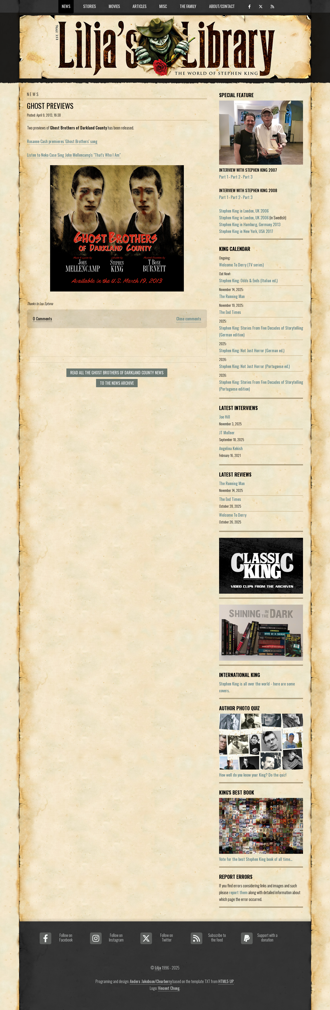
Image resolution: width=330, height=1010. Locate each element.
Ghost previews (50, 106)
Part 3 (247, 177)
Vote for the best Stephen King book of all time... (255, 859)
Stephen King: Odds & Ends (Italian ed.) (248, 280)
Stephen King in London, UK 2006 (244, 211)
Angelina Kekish (231, 448)
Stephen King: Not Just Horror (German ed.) (251, 350)
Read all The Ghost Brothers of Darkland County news (116, 373)
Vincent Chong (168, 988)
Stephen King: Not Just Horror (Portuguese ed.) (254, 366)
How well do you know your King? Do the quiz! (252, 775)
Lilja (158, 968)
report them (238, 892)
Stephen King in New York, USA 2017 (246, 231)
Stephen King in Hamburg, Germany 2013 (249, 224)
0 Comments (42, 319)
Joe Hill (224, 417)
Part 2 (235, 177)
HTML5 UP (226, 981)
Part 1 (223, 177)
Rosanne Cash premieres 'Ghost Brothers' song (62, 141)
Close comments (188, 319)
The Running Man (232, 296)
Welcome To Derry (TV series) (241, 265)
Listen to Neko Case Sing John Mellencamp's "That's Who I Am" (74, 155)
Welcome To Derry (232, 515)
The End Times (230, 312)
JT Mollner (227, 433)
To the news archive (117, 383)
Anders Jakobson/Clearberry (151, 981)
